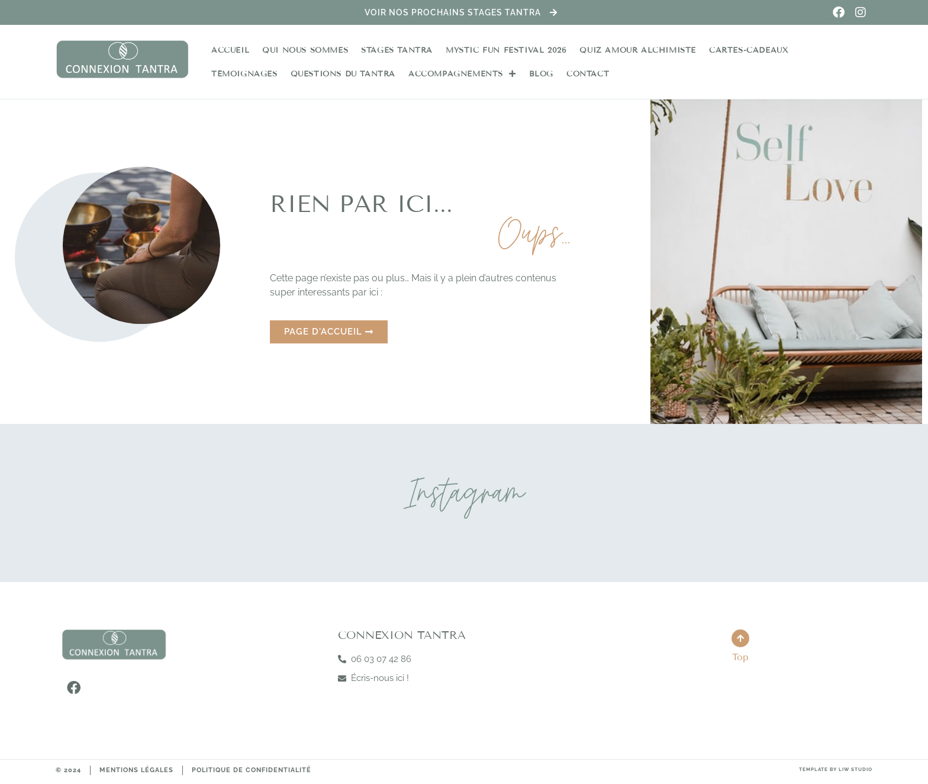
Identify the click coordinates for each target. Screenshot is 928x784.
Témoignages (244, 74)
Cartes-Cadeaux (748, 50)
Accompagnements (462, 73)
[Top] (740, 638)
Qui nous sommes (305, 50)
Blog (541, 74)
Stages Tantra (397, 50)
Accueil (230, 50)
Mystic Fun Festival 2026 (506, 50)
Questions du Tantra (343, 74)
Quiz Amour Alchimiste (637, 50)
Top (740, 657)
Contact (587, 74)
